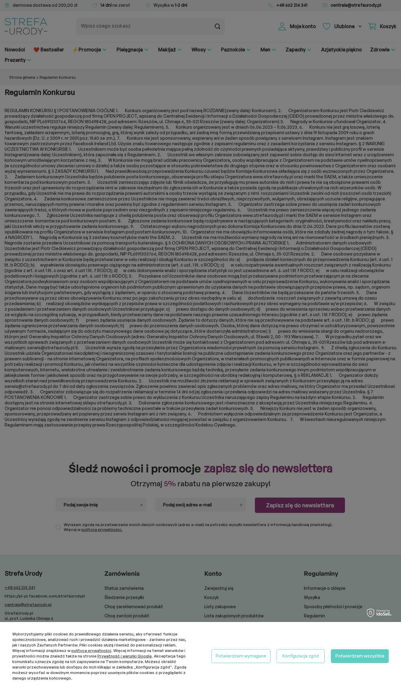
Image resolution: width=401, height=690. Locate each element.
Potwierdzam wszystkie (359, 655)
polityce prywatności (91, 650)
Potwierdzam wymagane (241, 655)
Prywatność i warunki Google (124, 656)
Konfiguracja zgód (300, 655)
